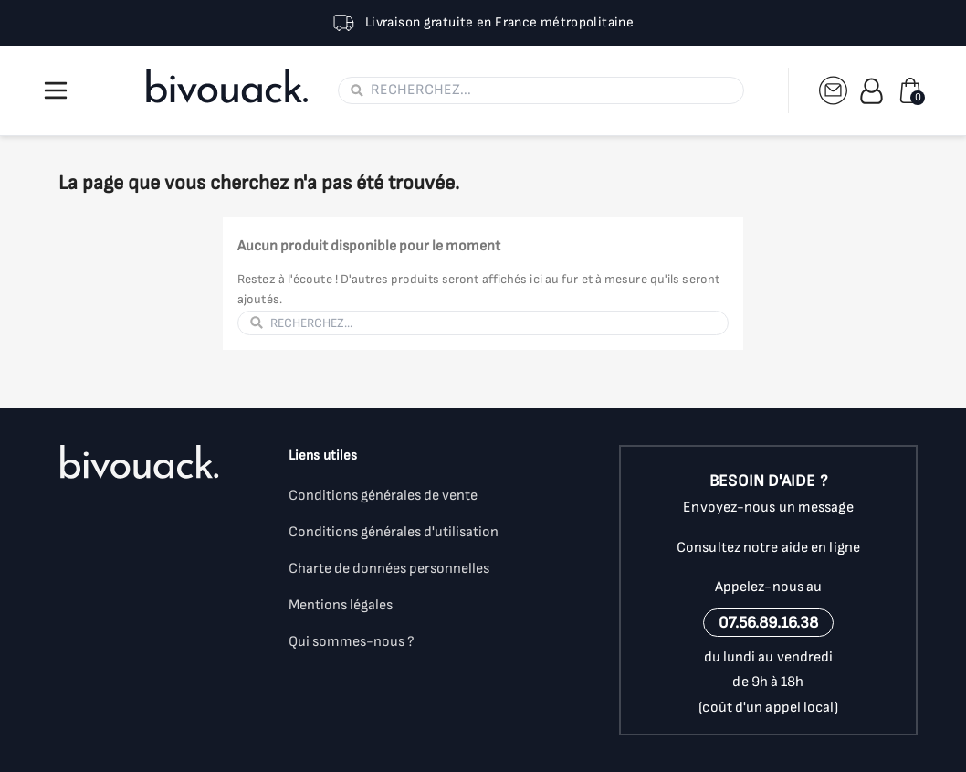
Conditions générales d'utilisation (394, 532)
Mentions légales (341, 605)
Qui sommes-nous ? (352, 641)
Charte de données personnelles (389, 568)
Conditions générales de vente (383, 495)
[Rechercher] (551, 90)
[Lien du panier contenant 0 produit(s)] (910, 90)
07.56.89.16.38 (768, 622)
